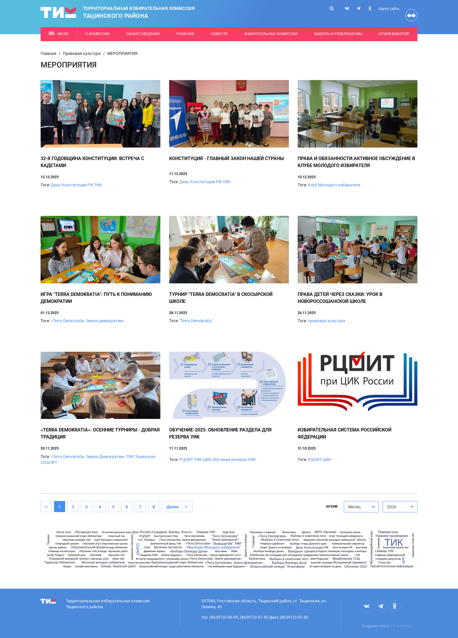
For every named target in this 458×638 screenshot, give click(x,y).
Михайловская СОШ (346, 558)
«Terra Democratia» (198, 543)
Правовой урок (77, 555)
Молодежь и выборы (353, 551)
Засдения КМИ (149, 555)
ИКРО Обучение (325, 532)
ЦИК (207, 459)
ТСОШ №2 (384, 562)
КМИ (238, 543)
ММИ (234, 551)
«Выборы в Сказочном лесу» (279, 539)
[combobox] (361, 506)
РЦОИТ (186, 459)
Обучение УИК (88, 551)
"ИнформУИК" (222, 543)
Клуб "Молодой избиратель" (346, 536)
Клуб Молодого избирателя (334, 185)
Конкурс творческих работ (118, 566)
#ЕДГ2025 (229, 532)
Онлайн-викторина (86, 566)
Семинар (378, 543)
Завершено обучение (132, 547)
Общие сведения (143, 34)
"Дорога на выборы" (245, 545)
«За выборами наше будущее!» (226, 566)
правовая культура (326, 320)
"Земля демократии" (224, 539)
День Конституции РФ (72, 185)
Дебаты (306, 532)
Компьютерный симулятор (348, 543)
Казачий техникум (321, 562)
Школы (361, 539)
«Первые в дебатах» (272, 543)
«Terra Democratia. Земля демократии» (87, 320)
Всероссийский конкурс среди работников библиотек (171, 566)
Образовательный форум (88, 547)
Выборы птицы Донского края (308, 543)
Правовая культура (82, 53)
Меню (58, 34)
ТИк (357, 555)
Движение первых (154, 551)
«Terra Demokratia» (272, 536)
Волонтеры (289, 532)
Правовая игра (388, 532)
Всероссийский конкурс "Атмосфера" (278, 566)
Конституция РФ (343, 547)
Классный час (116, 536)
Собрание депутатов (387, 559)
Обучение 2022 (99, 559)
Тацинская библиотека (59, 562)
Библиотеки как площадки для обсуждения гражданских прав (287, 555)
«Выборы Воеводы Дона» (188, 551)
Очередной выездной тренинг (69, 558)
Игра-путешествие (139, 562)
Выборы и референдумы (338, 34)
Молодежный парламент (350, 562)
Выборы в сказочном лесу (288, 559)
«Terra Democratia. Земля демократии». (183, 540)
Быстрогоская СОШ (166, 536)
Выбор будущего (172, 555)
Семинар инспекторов (61, 551)
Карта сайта (389, 9)
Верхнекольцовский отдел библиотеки (177, 562)
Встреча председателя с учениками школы (162, 559)
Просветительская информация (392, 566)
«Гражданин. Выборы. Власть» (172, 532)
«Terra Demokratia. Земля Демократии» (88, 456)
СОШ (147, 547)
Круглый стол (116, 555)
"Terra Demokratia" (196, 320)
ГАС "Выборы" (147, 540)
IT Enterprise (402, 626)
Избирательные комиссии (271, 34)
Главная (48, 53)
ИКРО (138, 549)
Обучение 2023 (355, 566)
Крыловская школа (336, 555)
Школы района (58, 547)
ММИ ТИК (118, 559)
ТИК (98, 185)
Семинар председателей (390, 555)
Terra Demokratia (194, 536)
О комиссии (97, 34)
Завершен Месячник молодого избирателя (329, 540)
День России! (141, 532)
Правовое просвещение (392, 536)
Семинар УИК (384, 551)
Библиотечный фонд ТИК (165, 543)
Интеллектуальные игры (116, 532)
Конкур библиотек (116, 547)
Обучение (96, 555)
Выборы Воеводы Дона (289, 562)
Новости (219, 34)
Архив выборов (394, 34)
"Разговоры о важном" (262, 532)
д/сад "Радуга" (56, 555)
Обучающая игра (86, 532)
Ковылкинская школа (114, 543)
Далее (172, 506)
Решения (185, 34)
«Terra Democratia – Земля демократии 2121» (213, 555)
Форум (67, 566)
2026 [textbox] (391, 506)
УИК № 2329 (63, 532)
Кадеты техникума (329, 551)
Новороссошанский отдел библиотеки (78, 536)
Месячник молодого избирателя (103, 562)
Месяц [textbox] (354, 506)
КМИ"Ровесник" (319, 559)
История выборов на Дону (325, 566)
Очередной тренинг (67, 543)
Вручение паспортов (168, 547)
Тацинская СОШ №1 (413, 545)
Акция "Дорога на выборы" (276, 547)
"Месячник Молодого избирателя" (213, 547)
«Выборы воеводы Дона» (268, 551)
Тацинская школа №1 (396, 547)
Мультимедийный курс (371, 547)
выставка (361, 547)
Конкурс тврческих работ (113, 551)
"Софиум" (253, 541)
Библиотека (257, 558)
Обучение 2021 (92, 543)
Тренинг (48, 539)
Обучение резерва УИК (234, 459)
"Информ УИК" (206, 532)
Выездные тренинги (302, 551)
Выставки (221, 551)
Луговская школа (350, 532)
